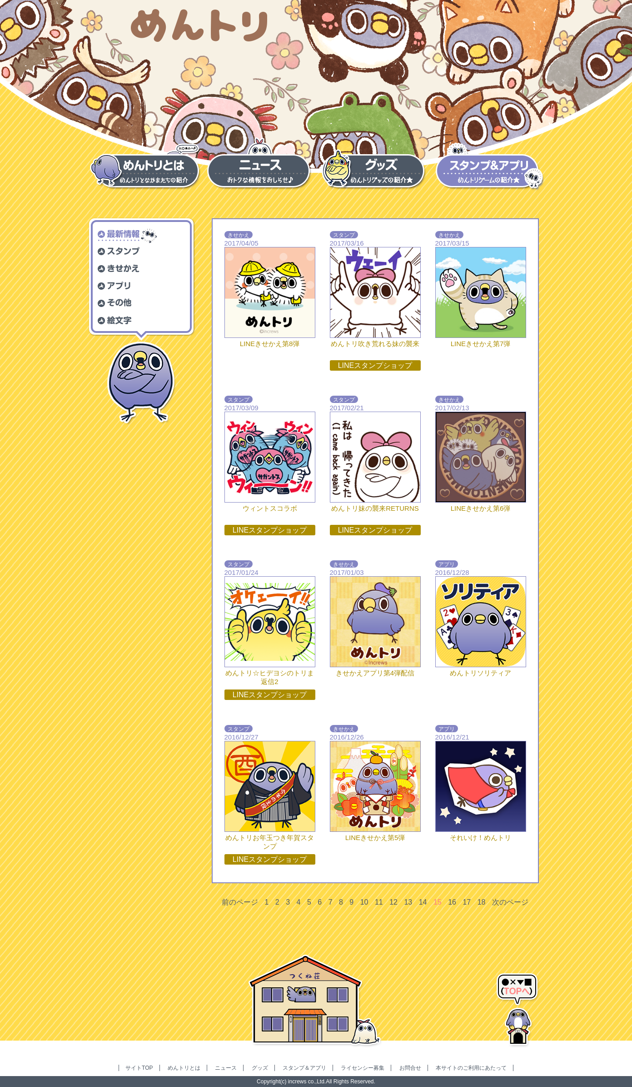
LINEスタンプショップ (375, 365)
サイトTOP (139, 1068)
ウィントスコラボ (270, 508)
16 (452, 902)
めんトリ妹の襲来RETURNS (375, 508)
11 (379, 902)
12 (393, 902)
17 (467, 902)
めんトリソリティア (480, 673)
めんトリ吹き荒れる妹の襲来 (375, 343)
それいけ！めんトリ (480, 837)
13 (408, 902)
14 (423, 902)
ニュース (226, 1068)
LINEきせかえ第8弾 (270, 343)
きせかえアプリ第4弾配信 (375, 673)
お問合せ (410, 1068)
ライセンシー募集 (362, 1068)
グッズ (260, 1068)
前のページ (240, 902)
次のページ (510, 902)
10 (364, 902)
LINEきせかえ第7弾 (481, 343)
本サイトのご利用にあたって (471, 1068)
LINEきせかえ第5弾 (375, 837)
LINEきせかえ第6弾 (481, 508)
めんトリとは (184, 1068)
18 (482, 902)
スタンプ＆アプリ (304, 1068)
